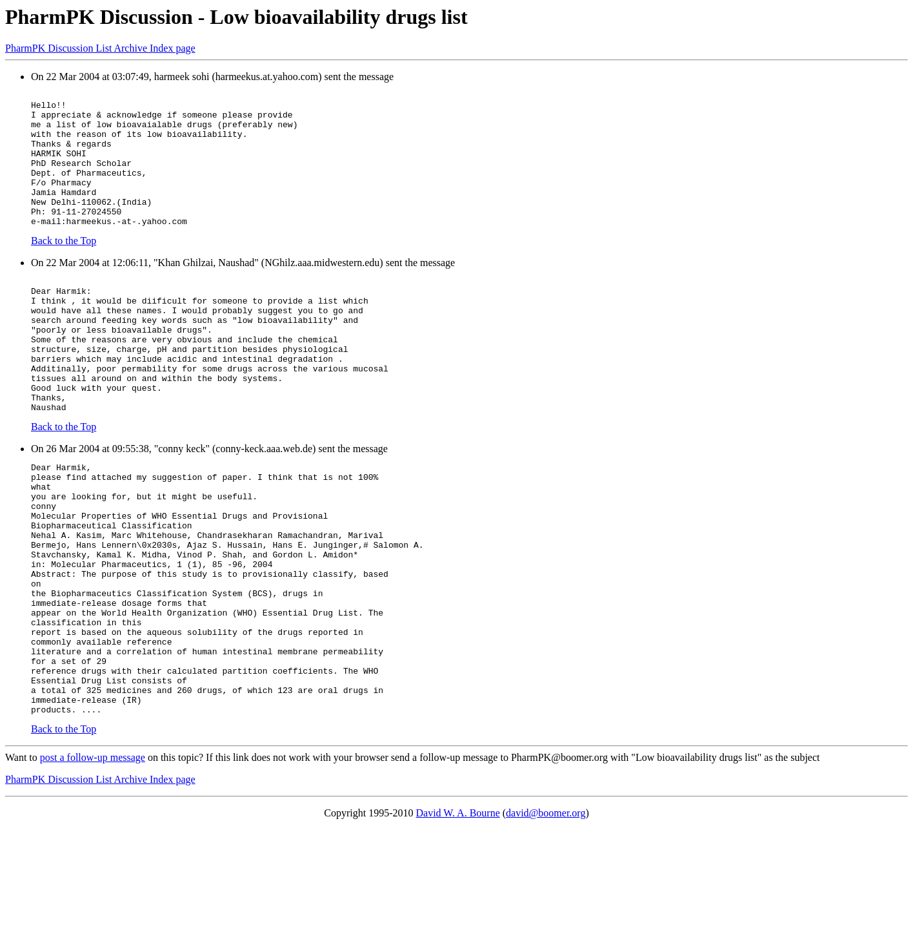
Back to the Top (63, 267)
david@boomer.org (545, 917)
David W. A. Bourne (458, 917)
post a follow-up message (92, 861)
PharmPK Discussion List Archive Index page (100, 48)
